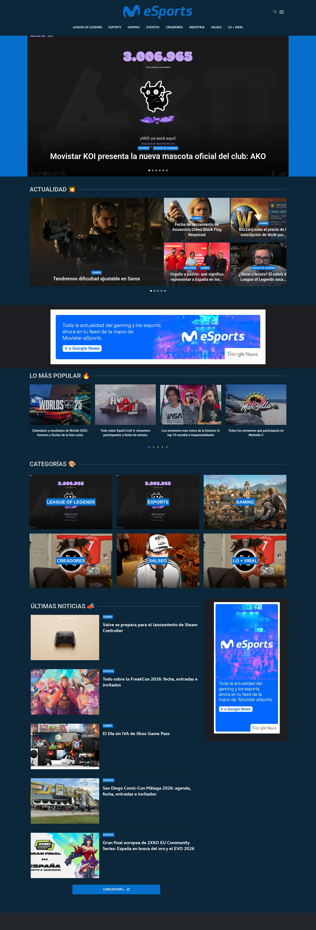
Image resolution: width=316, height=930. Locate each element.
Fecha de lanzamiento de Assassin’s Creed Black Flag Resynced (196, 229)
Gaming (134, 27)
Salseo (216, 27)
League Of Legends (87, 27)
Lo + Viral (235, 27)
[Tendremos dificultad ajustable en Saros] (96, 242)
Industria (197, 27)
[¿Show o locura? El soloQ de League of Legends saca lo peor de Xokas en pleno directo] (263, 264)
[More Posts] (116, 889)
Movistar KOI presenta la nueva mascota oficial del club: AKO (158, 156)
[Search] (275, 12)
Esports (115, 27)
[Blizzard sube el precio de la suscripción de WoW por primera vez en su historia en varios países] (263, 220)
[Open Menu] (281, 12)
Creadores (174, 27)
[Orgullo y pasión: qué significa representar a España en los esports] (197, 264)
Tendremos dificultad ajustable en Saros (96, 278)
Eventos (152, 27)
